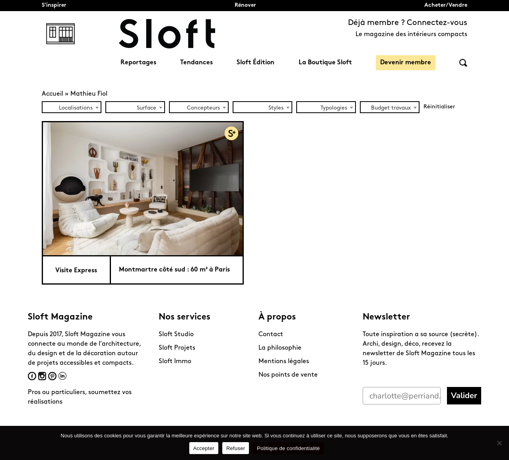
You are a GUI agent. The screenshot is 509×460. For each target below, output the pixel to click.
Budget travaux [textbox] (391, 108)
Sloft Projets (177, 348)
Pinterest (52, 376)
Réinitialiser (439, 107)
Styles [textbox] (276, 108)
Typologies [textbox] (334, 108)
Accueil (52, 94)
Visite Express (76, 271)
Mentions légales (283, 361)
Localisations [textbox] (76, 108)
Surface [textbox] (146, 108)
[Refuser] (499, 443)
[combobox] (71, 107)
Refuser (235, 448)
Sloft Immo (175, 361)
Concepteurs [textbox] (203, 108)
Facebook (32, 376)
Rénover (245, 5)
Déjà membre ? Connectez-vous (407, 23)
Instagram (42, 376)
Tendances (196, 63)
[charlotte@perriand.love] (402, 395)
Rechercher (463, 63)
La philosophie (279, 348)
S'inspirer (54, 5)
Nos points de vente (288, 375)
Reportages (138, 63)
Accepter (203, 448)
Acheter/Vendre (445, 5)
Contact (270, 334)
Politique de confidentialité (288, 448)
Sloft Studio (176, 334)
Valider (464, 395)
